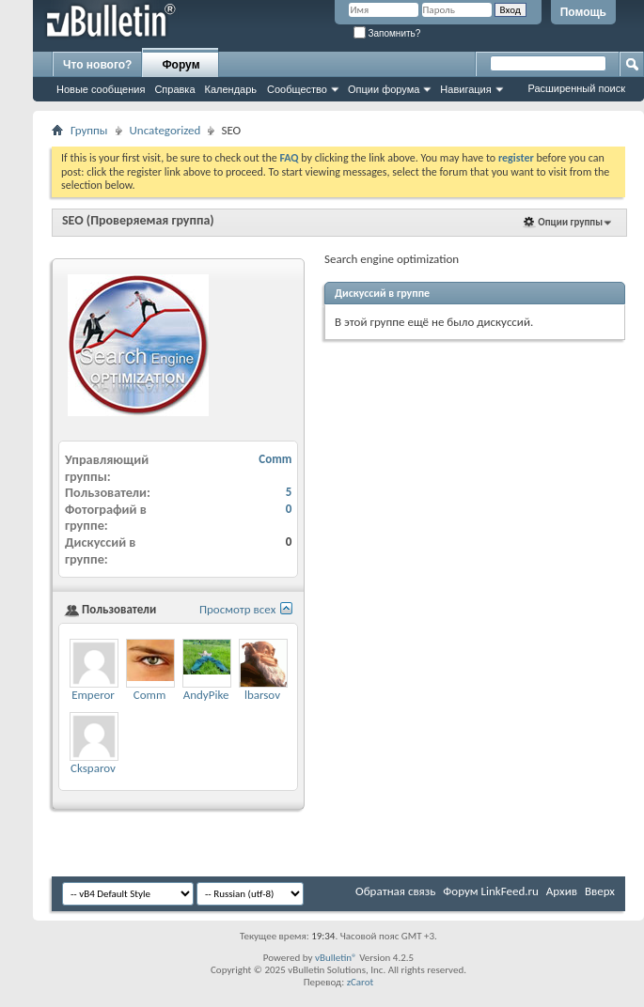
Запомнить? (387, 33)
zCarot (360, 982)
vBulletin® (336, 958)
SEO (73, 220)
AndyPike (206, 695)
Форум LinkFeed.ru (491, 891)
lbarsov (262, 695)
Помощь (583, 12)
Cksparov (93, 768)
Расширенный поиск (576, 88)
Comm (275, 459)
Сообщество (297, 89)
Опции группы (570, 222)
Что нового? (97, 64)
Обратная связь (395, 891)
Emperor (93, 695)
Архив (561, 891)
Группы (89, 130)
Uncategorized (165, 130)
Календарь (231, 89)
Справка (174, 89)
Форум (180, 64)
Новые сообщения (100, 89)
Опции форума (383, 89)
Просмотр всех (237, 609)
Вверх (600, 891)
